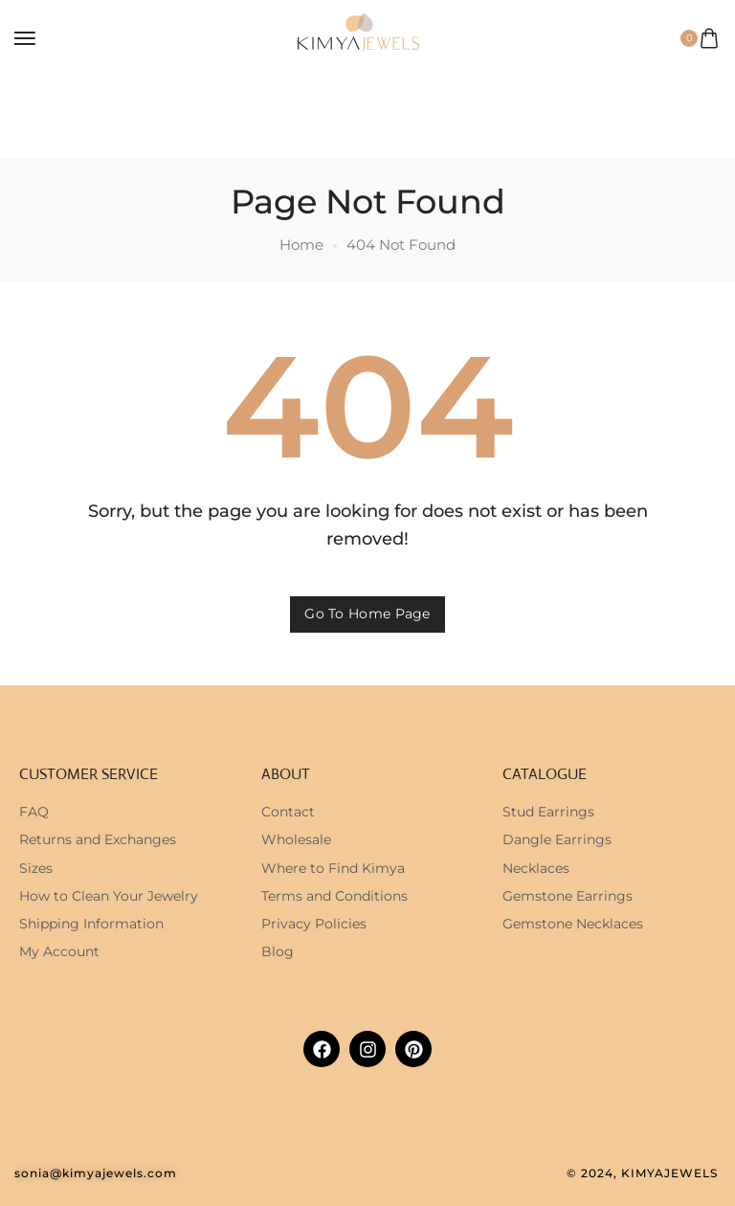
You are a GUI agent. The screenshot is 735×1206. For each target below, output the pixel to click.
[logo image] (359, 37)
